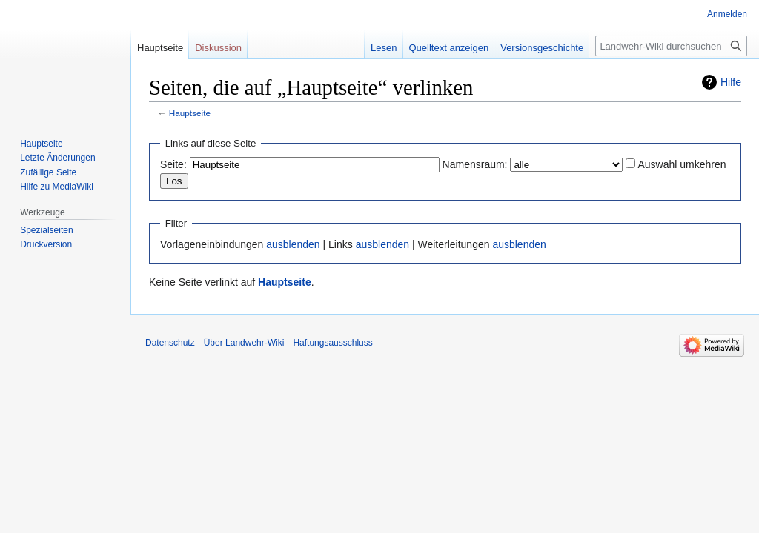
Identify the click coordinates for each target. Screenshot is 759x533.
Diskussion (218, 47)
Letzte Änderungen (57, 157)
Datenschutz (170, 343)
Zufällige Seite (48, 172)
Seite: (173, 164)
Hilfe (730, 82)
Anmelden (727, 14)
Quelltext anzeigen (449, 47)
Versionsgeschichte (541, 47)
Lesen (384, 47)
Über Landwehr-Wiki (244, 343)
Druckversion (46, 244)
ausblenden (292, 244)
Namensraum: (475, 164)
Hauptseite (190, 113)
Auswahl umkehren (681, 164)
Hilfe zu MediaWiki (56, 186)
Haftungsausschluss (332, 343)
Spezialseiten (46, 230)
